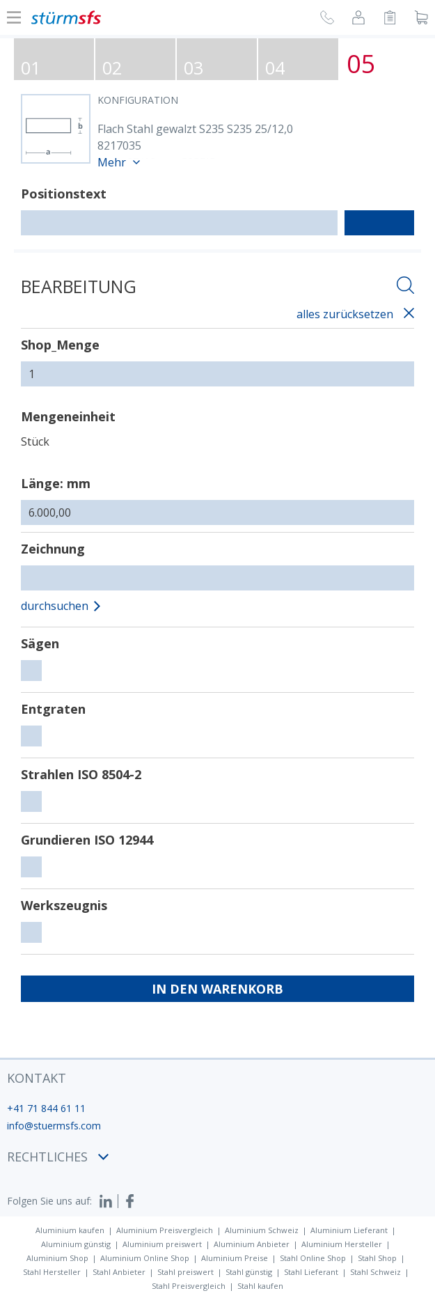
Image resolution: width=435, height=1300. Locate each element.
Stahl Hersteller (52, 1272)
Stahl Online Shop (313, 1258)
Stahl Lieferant (311, 1272)
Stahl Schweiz (375, 1272)
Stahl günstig (249, 1272)
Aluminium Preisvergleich (164, 1230)
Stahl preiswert (185, 1272)
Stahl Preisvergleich (189, 1286)
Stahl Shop (377, 1258)
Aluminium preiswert (162, 1244)
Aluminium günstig (76, 1244)
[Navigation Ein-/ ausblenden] (14, 17)
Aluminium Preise (234, 1258)
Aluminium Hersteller (341, 1244)
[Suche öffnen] (405, 287)
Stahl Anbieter (119, 1272)
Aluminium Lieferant (349, 1230)
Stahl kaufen (260, 1286)
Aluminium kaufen (69, 1230)
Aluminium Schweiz (262, 1230)
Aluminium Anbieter (252, 1244)
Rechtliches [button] (58, 1156)
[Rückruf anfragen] (327, 19)
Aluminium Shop (57, 1258)
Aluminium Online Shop (144, 1258)
